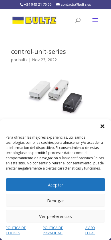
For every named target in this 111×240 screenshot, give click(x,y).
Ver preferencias (55, 216)
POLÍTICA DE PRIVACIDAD (53, 230)
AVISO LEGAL (90, 230)
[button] (102, 126)
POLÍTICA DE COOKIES (16, 230)
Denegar (55, 200)
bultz (23, 59)
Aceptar (55, 185)
